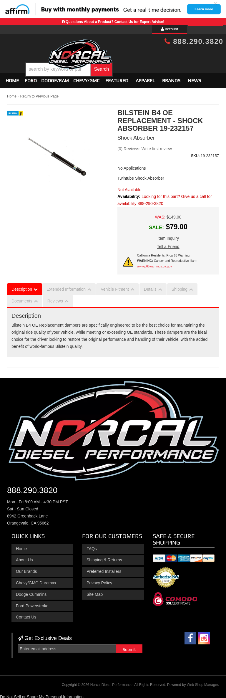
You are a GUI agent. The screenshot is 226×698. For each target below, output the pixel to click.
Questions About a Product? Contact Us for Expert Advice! (115, 22)
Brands (171, 78)
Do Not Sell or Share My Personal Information (42, 694)
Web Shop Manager (202, 682)
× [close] (215, 3)
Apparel (145, 78)
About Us (24, 557)
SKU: (195, 153)
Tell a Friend (168, 244)
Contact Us (26, 614)
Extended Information (66, 286)
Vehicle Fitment (115, 286)
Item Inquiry (168, 235)
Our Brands (26, 568)
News (194, 78)
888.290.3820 (193, 41)
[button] (122, 65)
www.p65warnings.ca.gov (154, 263)
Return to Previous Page (39, 94)
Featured (116, 78)
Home (12, 78)
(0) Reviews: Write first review (144, 146)
